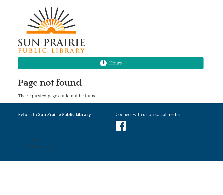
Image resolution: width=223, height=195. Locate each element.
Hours (118, 63)
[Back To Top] (36, 143)
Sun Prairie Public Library (64, 114)
